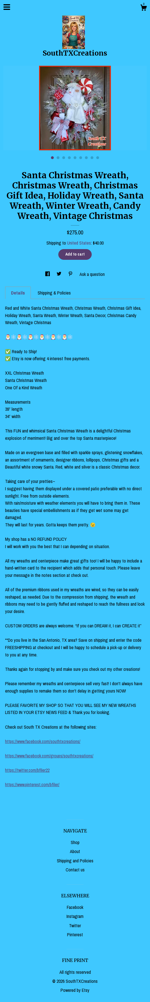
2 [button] (58, 157)
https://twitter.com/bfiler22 (27, 770)
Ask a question (92, 274)
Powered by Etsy (75, 990)
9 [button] (97, 157)
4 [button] (69, 157)
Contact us (75, 870)
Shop (75, 842)
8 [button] (92, 157)
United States (79, 243)
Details (18, 293)
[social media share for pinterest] (71, 274)
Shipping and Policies (75, 861)
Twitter (75, 925)
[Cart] (143, 8)
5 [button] (75, 157)
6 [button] (80, 157)
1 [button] (52, 157)
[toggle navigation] (6, 7)
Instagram (75, 916)
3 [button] (63, 157)
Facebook (75, 907)
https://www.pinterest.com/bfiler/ (32, 784)
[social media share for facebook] (48, 274)
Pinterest (75, 934)
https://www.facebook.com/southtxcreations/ (42, 741)
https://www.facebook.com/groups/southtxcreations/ (49, 756)
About (75, 851)
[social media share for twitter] (60, 274)
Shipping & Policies (54, 293)
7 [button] (86, 157)
